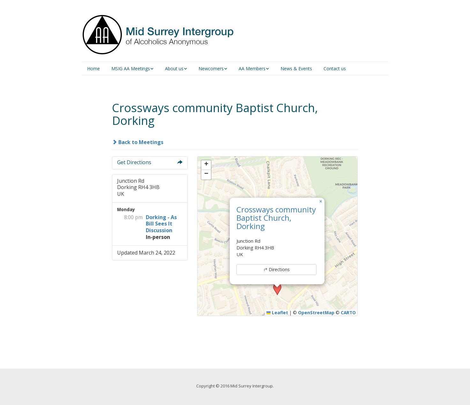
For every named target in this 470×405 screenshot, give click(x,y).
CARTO (348, 312)
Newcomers (211, 68)
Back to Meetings (137, 142)
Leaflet (277, 312)
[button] (321, 201)
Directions (276, 269)
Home (93, 68)
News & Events (296, 68)
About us (174, 68)
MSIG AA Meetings (130, 68)
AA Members (252, 68)
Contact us (335, 68)
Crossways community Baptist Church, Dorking (276, 218)
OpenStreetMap (316, 312)
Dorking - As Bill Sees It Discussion (161, 224)
